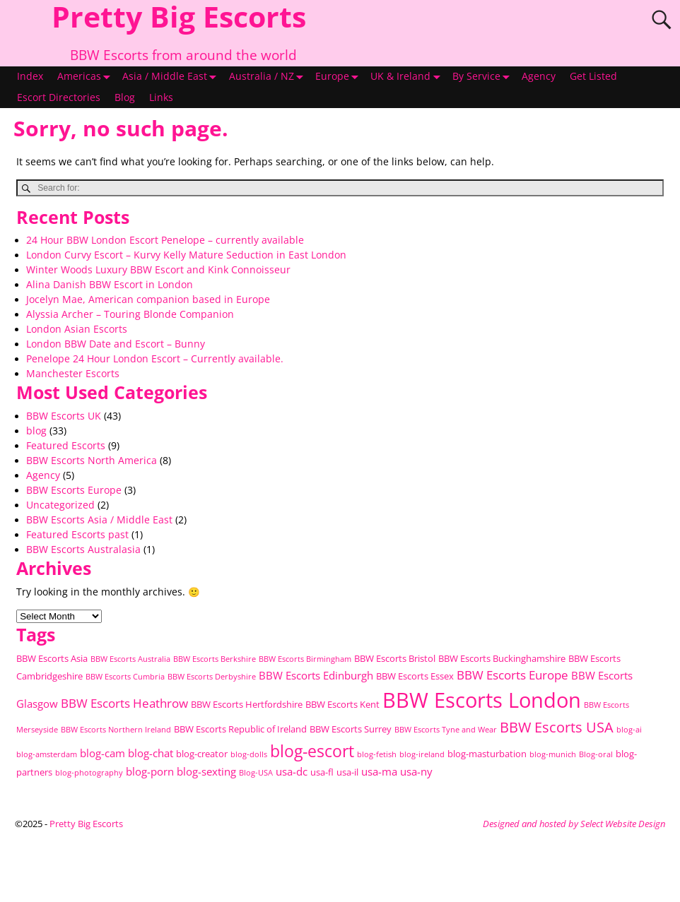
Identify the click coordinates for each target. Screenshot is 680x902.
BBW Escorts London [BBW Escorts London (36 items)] (481, 700)
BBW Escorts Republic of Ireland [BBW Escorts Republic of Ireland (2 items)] (240, 729)
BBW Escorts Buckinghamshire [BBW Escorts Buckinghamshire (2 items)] (501, 658)
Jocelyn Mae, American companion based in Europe (148, 299)
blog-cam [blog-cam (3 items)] (102, 753)
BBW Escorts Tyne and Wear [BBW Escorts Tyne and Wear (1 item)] (445, 730)
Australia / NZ (268, 77)
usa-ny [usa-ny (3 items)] (416, 771)
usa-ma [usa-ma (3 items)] (379, 771)
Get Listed (593, 76)
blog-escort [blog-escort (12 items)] (312, 751)
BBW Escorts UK (63, 416)
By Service (483, 77)
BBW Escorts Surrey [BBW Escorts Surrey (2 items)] (351, 729)
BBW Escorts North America (91, 460)
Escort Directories (58, 97)
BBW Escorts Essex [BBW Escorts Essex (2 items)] (415, 676)
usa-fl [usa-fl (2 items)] (322, 772)
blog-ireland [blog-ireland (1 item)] (422, 754)
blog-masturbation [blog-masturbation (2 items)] (487, 753)
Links (161, 97)
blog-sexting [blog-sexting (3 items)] (206, 771)
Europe (339, 77)
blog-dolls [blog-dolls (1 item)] (248, 754)
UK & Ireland (407, 77)
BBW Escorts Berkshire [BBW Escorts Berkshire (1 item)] (214, 659)
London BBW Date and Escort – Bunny (115, 344)
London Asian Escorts (76, 329)
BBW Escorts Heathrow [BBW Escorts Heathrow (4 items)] (124, 703)
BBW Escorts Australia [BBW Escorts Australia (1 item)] (130, 659)
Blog (125, 97)
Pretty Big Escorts (86, 823)
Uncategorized (60, 505)
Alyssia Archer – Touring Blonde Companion (130, 314)
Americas (86, 77)
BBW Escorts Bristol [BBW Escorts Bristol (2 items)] (394, 658)
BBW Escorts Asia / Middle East (99, 520)
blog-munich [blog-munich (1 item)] (552, 754)
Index (30, 76)
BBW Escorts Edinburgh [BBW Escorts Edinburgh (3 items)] (316, 675)
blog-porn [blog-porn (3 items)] (150, 771)
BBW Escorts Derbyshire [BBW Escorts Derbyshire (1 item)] (212, 677)
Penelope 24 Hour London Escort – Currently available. (154, 358)
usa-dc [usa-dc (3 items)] (291, 771)
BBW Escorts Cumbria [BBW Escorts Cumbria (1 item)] (125, 677)
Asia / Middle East (171, 77)
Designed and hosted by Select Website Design (574, 823)
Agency (539, 76)
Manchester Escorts (72, 373)
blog (36, 431)
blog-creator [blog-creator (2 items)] (202, 753)
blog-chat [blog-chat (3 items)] (150, 753)
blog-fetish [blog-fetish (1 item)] (377, 754)
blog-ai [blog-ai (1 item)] (629, 730)
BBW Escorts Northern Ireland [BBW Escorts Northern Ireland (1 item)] (116, 730)
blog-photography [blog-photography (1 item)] (89, 773)
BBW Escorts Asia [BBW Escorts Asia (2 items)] (52, 658)
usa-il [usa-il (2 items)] (347, 772)
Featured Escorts (65, 445)
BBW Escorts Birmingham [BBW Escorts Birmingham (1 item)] (305, 659)
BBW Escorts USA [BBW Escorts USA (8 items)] (557, 727)
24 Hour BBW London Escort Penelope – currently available (165, 240)
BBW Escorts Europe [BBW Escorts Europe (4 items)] (512, 675)
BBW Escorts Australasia (83, 549)
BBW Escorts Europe (74, 490)
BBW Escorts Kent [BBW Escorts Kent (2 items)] (342, 704)
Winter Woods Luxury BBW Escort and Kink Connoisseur (158, 269)
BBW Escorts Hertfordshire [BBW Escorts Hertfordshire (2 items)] (247, 704)
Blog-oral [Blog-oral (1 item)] (596, 754)
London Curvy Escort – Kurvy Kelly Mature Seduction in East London (186, 255)
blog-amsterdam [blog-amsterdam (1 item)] (46, 754)
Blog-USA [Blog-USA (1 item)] (256, 773)
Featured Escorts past (77, 534)
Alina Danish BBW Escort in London (109, 284)
